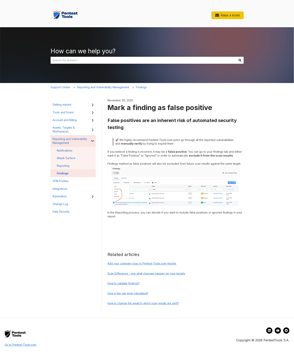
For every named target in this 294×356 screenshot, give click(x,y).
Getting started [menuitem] (62, 104)
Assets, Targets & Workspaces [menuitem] (64, 129)
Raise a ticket (227, 15)
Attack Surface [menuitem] (66, 158)
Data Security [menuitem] (61, 211)
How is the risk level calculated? (128, 293)
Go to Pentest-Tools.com (21, 344)
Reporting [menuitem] (63, 165)
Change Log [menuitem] (60, 204)
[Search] (240, 60)
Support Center (60, 87)
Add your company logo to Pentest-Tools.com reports (142, 263)
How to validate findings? (124, 283)
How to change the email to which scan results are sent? (143, 303)
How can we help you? (83, 51)
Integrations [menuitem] (60, 188)
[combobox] (143, 60)
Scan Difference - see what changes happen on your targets (146, 273)
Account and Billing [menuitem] (65, 120)
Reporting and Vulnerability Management (103, 87)
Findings (141, 87)
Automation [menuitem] (60, 196)
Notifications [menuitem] (64, 150)
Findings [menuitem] (63, 173)
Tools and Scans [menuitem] (63, 112)
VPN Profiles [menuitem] (61, 181)
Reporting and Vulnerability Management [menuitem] (70, 140)
